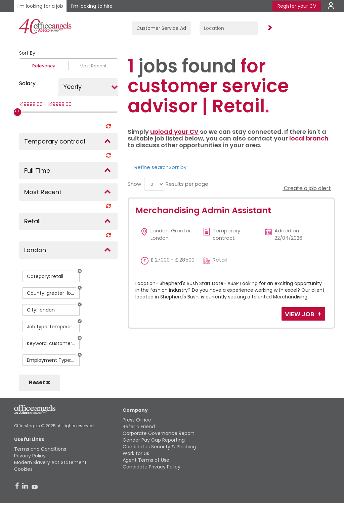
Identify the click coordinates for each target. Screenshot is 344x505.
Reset (39, 382)
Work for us (136, 453)
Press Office (137, 419)
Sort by (177, 167)
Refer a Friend (139, 426)
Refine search (151, 167)
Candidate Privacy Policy (151, 466)
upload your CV (174, 131)
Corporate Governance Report (158, 433)
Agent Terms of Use (146, 460)
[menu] (154, 184)
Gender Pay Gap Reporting (154, 440)
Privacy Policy (30, 455)
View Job (300, 314)
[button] (79, 271)
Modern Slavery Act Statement (50, 462)
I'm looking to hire (92, 6)
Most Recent (93, 65)
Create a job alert (307, 188)
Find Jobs (268, 28)
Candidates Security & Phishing (159, 446)
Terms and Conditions (40, 449)
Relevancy (43, 65)
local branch (309, 138)
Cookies (23, 469)
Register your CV (296, 6)
